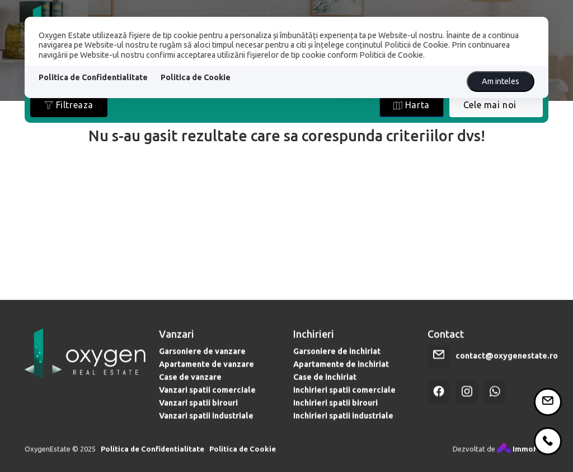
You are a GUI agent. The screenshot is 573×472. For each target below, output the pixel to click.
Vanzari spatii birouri (198, 411)
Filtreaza (68, 105)
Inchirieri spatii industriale (343, 424)
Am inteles (500, 81)
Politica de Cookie (196, 77)
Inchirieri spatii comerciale (344, 398)
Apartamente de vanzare (206, 372)
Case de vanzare (190, 385)
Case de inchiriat (324, 385)
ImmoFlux (522, 457)
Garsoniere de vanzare (202, 359)
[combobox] (496, 104)
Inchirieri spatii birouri (335, 411)
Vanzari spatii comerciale (207, 398)
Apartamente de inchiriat (341, 372)
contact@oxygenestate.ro (506, 364)
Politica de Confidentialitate (93, 77)
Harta (411, 105)
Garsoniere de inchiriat (337, 359)
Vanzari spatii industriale (206, 424)
